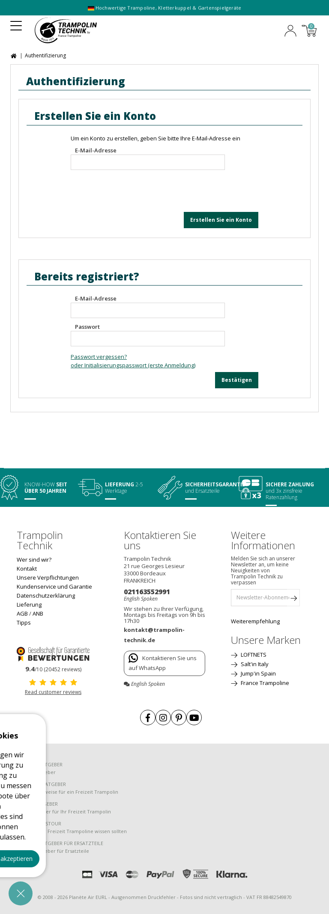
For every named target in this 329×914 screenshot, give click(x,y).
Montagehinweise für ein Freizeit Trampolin (67, 792)
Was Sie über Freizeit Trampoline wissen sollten (72, 831)
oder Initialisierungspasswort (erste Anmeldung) (133, 365)
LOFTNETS (252, 654)
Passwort (87, 326)
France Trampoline (264, 683)
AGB (22, 613)
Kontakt (27, 568)
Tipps (24, 622)
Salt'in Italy (254, 664)
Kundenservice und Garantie (54, 586)
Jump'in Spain (257, 673)
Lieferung (29, 604)
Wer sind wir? (34, 559)
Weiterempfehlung (255, 621)
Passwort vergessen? (99, 356)
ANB (38, 613)
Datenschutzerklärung (46, 595)
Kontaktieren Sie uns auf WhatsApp (163, 662)
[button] (21, 893)
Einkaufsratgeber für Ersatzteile (53, 851)
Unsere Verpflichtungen (48, 577)
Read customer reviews (53, 692)
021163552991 (147, 591)
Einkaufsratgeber (36, 772)
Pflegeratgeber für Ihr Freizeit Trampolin (64, 811)
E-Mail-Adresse (96, 150)
